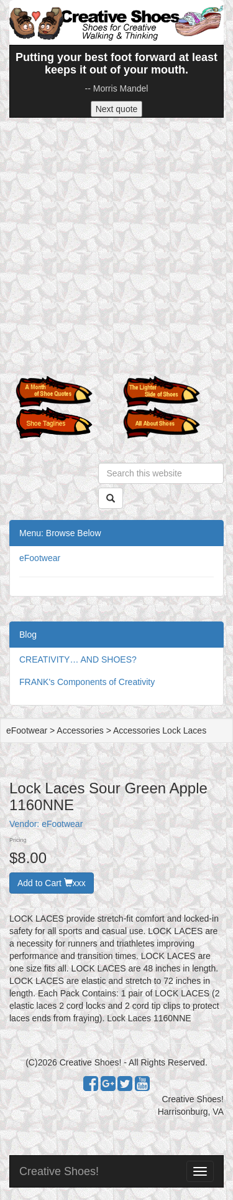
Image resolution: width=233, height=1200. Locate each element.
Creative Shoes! (59, 1171)
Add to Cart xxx (51, 883)
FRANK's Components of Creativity (87, 682)
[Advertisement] (116, 247)
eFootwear (39, 558)
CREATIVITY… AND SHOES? (78, 659)
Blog (28, 635)
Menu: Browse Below (60, 533)
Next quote (117, 109)
